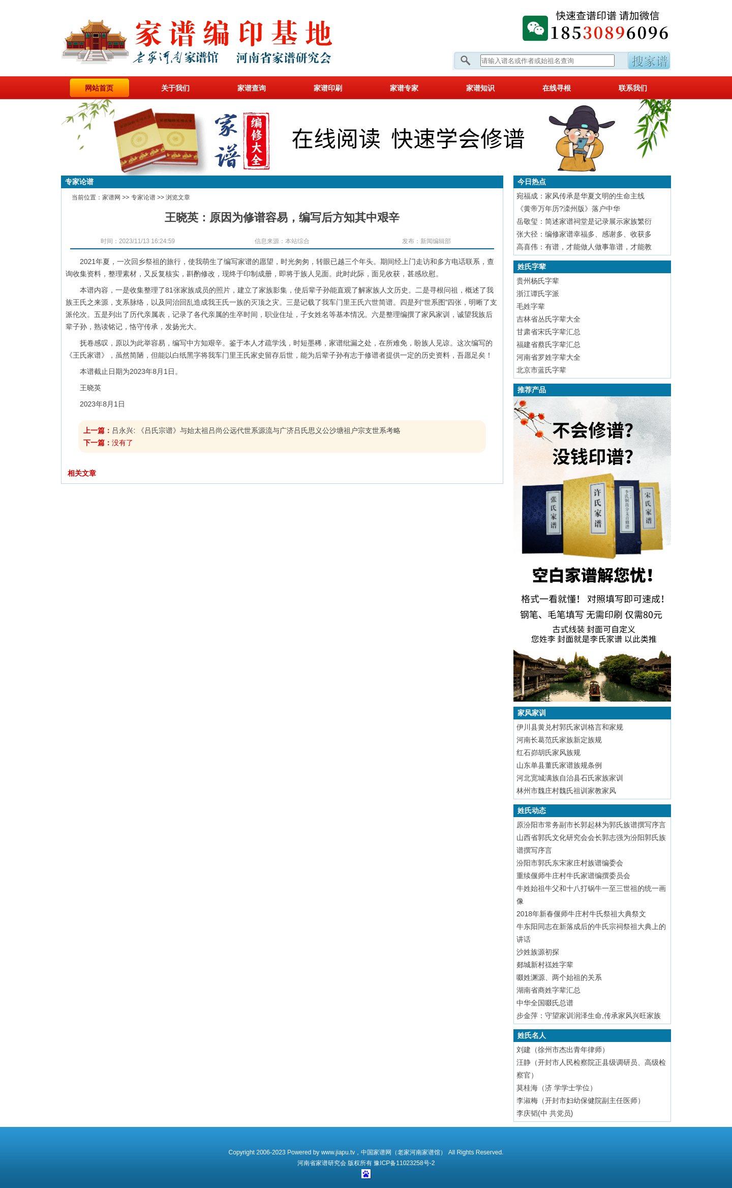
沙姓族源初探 (537, 952)
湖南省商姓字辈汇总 (548, 990)
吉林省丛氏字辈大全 (548, 319)
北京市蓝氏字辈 (541, 370)
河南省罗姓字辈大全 (548, 357)
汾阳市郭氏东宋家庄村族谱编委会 (569, 863)
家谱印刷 (328, 88)
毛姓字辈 (530, 306)
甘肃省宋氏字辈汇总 (548, 332)
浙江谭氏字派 (537, 293)
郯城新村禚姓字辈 (544, 965)
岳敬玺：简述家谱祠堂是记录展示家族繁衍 (584, 221)
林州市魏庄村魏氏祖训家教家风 (566, 791)
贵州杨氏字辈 (537, 281)
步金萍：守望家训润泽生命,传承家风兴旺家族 (588, 1015)
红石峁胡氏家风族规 (548, 752)
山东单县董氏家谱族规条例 (559, 765)
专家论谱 (143, 197)
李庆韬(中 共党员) (544, 1113)
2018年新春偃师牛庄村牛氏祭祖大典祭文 (581, 914)
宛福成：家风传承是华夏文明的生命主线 (580, 196)
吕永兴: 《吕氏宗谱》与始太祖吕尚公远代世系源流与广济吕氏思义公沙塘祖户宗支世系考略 (256, 430)
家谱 (322, 1163)
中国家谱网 (376, 1152)
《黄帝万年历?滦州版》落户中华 (568, 209)
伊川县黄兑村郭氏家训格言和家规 (569, 727)
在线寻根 (556, 88)
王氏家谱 (87, 355)
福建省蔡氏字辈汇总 (548, 344)
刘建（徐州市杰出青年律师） (562, 1050)
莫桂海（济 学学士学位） (556, 1088)
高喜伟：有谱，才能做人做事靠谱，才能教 (584, 247)
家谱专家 (404, 88)
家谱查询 (251, 88)
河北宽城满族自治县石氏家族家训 (569, 778)
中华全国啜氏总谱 (544, 1003)
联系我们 (633, 88)
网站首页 (99, 88)
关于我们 (175, 88)
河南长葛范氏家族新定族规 (559, 740)
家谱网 (213, 38)
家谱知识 (480, 88)
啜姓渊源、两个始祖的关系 (559, 977)
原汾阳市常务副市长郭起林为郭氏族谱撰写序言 (591, 825)
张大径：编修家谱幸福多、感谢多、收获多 (584, 234)
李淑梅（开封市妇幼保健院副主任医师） (580, 1100)
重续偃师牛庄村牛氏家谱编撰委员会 (573, 876)
